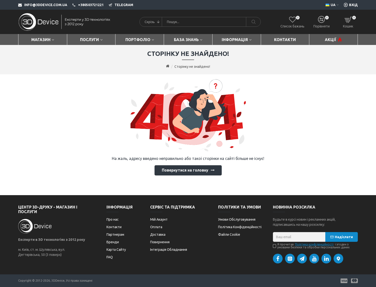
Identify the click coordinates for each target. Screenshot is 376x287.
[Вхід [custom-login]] (350, 5)
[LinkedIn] (326, 258)
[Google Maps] (338, 258)
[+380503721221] (85, 5)
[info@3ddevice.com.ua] (42, 5)
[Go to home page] (167, 66)
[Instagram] (290, 258)
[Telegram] (118, 5)
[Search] (253, 21)
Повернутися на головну (185, 170)
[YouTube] (314, 258)
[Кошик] (348, 22)
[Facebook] (278, 258)
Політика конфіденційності (314, 244)
